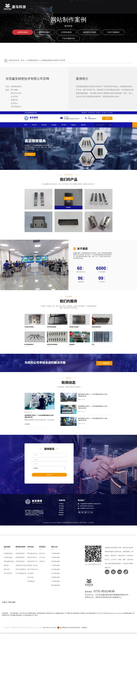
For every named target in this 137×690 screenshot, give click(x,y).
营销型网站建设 (9, 561)
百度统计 (84, 627)
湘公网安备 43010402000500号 (70, 627)
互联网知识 (31, 581)
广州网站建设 (55, 581)
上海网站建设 (55, 557)
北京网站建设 (55, 553)
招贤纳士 (42, 561)
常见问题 (30, 577)
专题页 (4, 602)
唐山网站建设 (75, 613)
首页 (22, 60)
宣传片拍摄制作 (113, 32)
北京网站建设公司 (28, 615)
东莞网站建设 (55, 577)
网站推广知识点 (32, 565)
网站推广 (7, 565)
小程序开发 (23, 613)
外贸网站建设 (8, 557)
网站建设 (19, 615)
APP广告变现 (103, 613)
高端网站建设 (8, 553)
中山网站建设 (55, 573)
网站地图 (11, 602)
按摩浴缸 (83, 613)
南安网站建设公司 (93, 613)
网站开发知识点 (32, 569)
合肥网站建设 (40, 613)
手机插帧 (13, 615)
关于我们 (42, 557)
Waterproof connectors (115, 613)
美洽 (36, 615)
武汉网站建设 (55, 569)
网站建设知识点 (32, 553)
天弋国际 (67, 613)
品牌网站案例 (22, 32)
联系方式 (42, 553)
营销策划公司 (50, 613)
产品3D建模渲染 (68, 38)
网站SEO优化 (31, 557)
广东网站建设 (55, 565)
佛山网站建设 (55, 585)
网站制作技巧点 (32, 561)
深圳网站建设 (55, 561)
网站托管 (7, 569)
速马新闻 (30, 573)
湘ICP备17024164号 (50, 627)
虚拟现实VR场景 (89, 32)
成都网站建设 (59, 613)
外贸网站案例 (66, 32)
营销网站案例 (44, 32)
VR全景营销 (8, 573)
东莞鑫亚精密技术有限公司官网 (53, 60)
